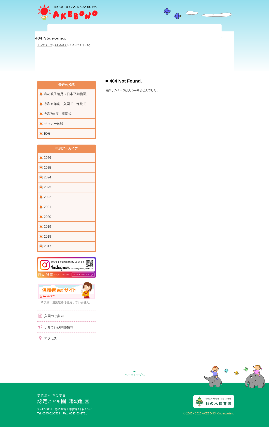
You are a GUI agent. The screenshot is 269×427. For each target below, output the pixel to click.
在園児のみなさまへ (113, 31)
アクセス (47, 338)
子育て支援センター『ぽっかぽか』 (199, 31)
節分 (47, 133)
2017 (47, 246)
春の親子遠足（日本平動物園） (66, 94)
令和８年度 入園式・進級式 (65, 104)
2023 (47, 187)
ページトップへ (135, 373)
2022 (47, 197)
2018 (47, 236)
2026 (47, 157)
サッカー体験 (53, 123)
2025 (47, 167)
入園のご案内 (50, 316)
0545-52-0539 (51, 413)
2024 (47, 177)
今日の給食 (61, 45)
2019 (47, 226)
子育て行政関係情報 (55, 327)
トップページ (44, 45)
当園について (69, 31)
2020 (47, 217)
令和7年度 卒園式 (58, 114)
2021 (47, 207)
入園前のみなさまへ (156, 31)
